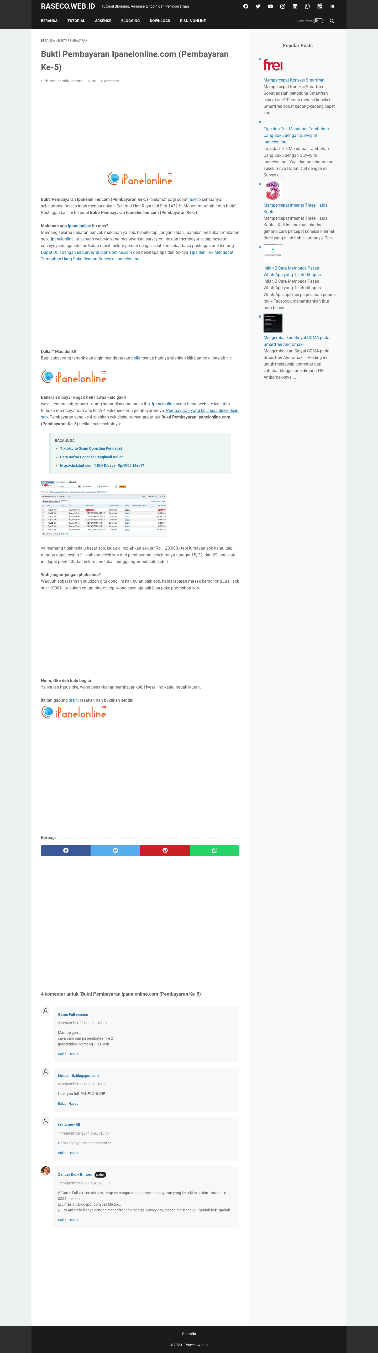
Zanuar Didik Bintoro (75, 1174)
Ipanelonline (62, 239)
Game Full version (73, 1014)
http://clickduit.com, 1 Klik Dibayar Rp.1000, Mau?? (102, 465)
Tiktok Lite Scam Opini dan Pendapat (91, 448)
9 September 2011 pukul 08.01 (83, 1023)
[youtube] (269, 6)
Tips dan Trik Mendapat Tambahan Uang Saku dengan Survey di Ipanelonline (296, 135)
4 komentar (110, 81)
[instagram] (282, 6)
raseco (194, 199)
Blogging (130, 21)
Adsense (103, 21)
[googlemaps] (319, 6)
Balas (62, 1054)
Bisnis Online (193, 21)
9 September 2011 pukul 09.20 (83, 1084)
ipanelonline (79, 225)
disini (74, 700)
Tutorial (76, 21)
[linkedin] (294, 6)
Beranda (49, 21)
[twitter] (257, 6)
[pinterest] (165, 850)
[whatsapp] (306, 6)
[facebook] (245, 6)
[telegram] (331, 6)
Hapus (73, 1054)
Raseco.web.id (68, 6)
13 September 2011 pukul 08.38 (84, 1183)
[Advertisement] (140, 127)
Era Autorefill (69, 1125)
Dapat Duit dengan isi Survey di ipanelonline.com (86, 252)
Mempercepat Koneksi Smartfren (294, 80)
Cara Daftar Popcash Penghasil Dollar (91, 457)
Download (160, 21)
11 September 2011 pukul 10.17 (84, 1133)
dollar (136, 358)
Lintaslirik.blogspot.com (78, 1075)
